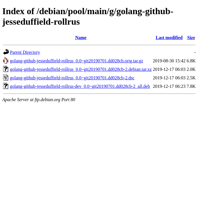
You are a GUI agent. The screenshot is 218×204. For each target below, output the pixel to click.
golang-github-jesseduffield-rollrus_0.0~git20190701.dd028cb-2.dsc (72, 77)
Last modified (169, 37)
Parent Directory (25, 52)
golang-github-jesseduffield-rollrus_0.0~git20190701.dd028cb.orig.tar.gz (76, 60)
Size (191, 37)
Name (81, 37)
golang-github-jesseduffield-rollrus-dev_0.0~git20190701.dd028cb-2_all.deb (80, 86)
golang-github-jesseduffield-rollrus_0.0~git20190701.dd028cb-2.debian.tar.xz (81, 69)
